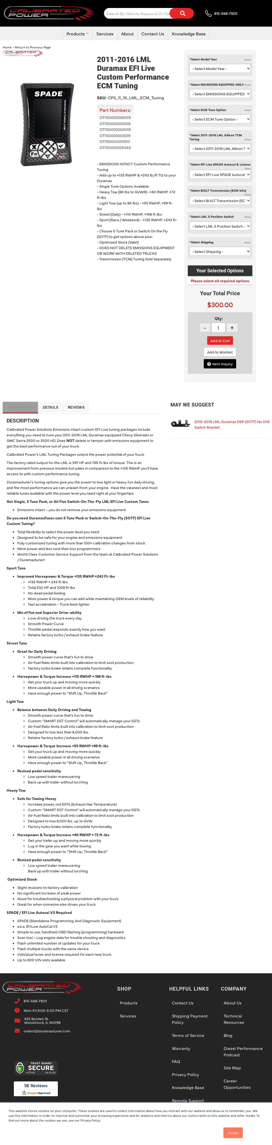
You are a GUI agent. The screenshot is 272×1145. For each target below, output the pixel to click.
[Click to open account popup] (245, 13)
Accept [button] (233, 1133)
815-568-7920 (35, 1000)
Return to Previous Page (33, 47)
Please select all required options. (220, 280)
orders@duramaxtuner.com (47, 1031)
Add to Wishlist (220, 352)
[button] (134, 13)
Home (7, 47)
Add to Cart (220, 340)
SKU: (102, 97)
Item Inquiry (222, 363)
